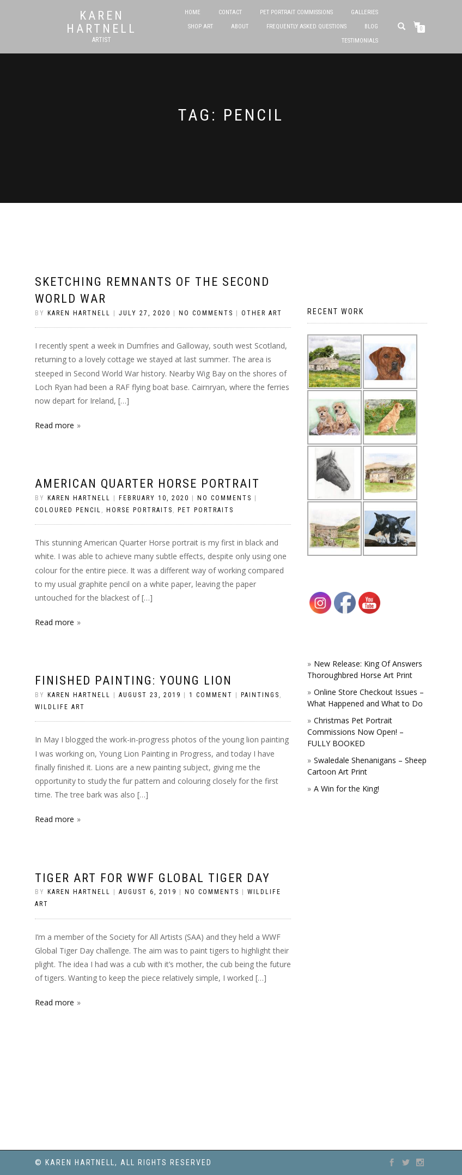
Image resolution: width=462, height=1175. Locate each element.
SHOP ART (200, 26)
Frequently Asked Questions (306, 26)
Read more (54, 425)
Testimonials (360, 40)
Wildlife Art (60, 707)
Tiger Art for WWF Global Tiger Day (152, 878)
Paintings (260, 695)
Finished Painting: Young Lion (133, 680)
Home (192, 12)
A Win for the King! (346, 788)
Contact (230, 12)
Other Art (261, 313)
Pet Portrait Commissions (296, 12)
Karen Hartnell (101, 22)
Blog (371, 26)
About (239, 26)
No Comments (206, 313)
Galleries (364, 12)
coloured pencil (68, 510)
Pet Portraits (206, 510)
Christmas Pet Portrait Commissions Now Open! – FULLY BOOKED (355, 731)
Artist (101, 40)
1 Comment (211, 695)
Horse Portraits (139, 510)
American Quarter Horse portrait (147, 483)
